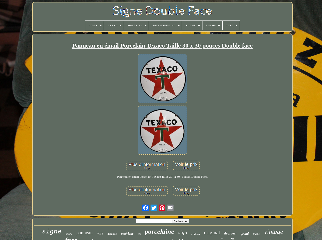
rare (100, 233)
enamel (256, 233)
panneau (84, 232)
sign (182, 232)
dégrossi (230, 233)
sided (69, 233)
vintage (273, 231)
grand (245, 233)
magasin (112, 233)
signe (52, 231)
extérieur (127, 233)
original (212, 232)
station (195, 234)
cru (139, 233)
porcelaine (159, 231)
